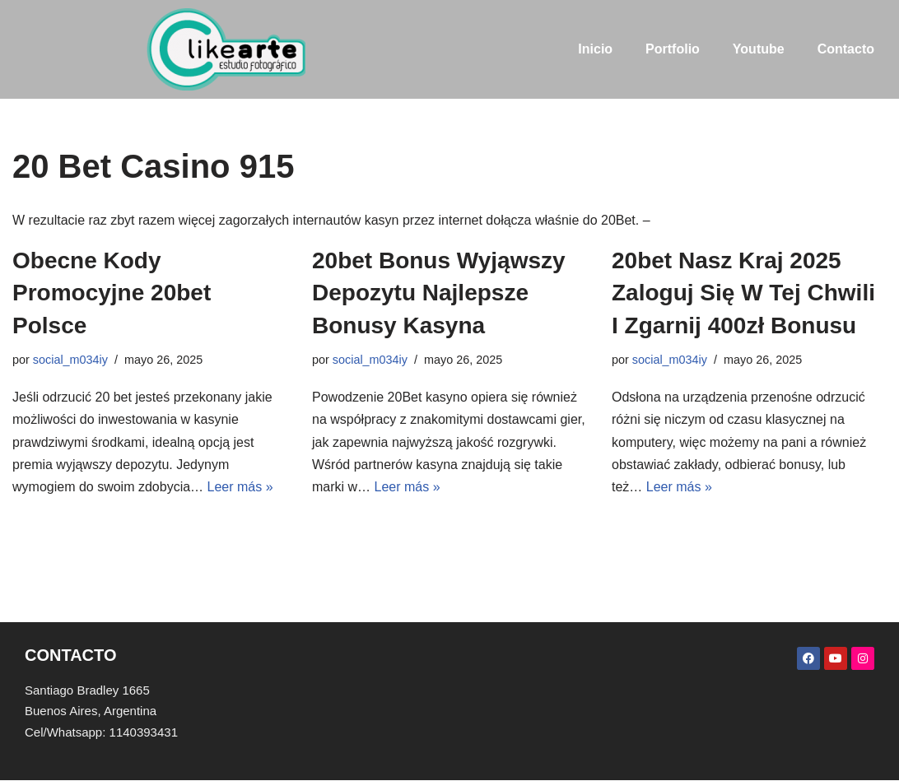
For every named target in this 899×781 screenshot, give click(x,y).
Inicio (595, 49)
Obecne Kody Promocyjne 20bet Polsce (111, 292)
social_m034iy (70, 359)
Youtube (759, 49)
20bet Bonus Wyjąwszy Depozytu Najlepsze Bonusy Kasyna (439, 292)
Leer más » (240, 487)
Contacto (845, 49)
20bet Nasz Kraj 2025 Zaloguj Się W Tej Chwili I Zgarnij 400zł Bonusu (743, 292)
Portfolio (672, 49)
